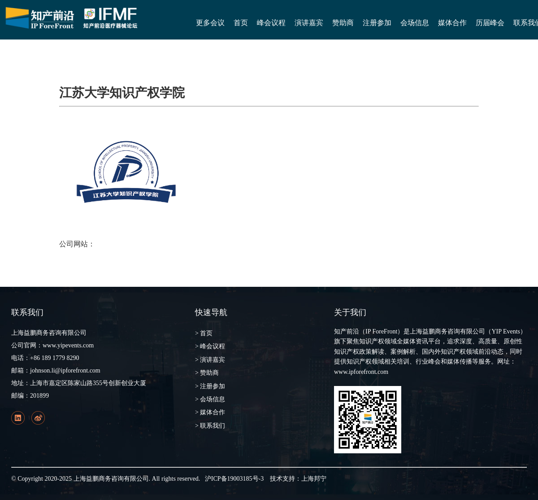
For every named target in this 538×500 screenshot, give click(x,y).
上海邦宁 (313, 478)
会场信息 (414, 22)
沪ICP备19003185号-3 (234, 478)
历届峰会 (490, 22)
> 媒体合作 (210, 412)
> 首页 (204, 333)
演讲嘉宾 (309, 22)
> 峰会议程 (210, 346)
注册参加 (377, 22)
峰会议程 (271, 22)
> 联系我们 (210, 425)
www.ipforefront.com (361, 371)
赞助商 (343, 22)
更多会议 (210, 22)
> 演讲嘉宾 (210, 359)
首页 (241, 22)
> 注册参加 (210, 386)
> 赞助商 (207, 372)
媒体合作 (452, 22)
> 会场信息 (210, 399)
